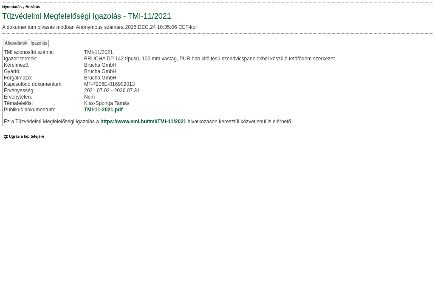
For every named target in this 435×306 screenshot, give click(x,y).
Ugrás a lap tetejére (23, 136)
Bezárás (32, 7)
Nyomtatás (12, 7)
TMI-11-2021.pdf (103, 110)
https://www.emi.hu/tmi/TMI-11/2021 (143, 122)
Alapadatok (16, 43)
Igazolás (39, 43)
